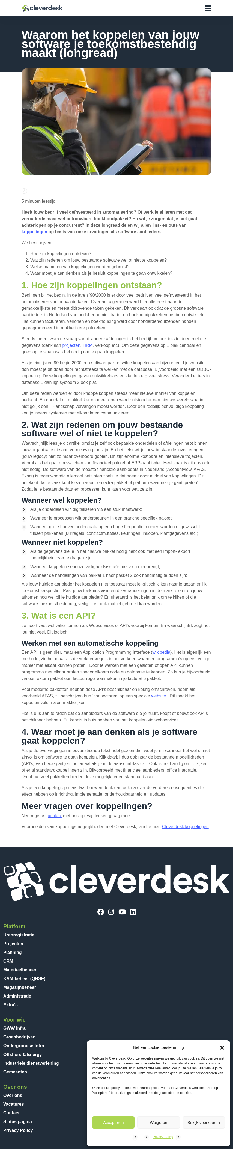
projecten (71, 345)
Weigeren (158, 1122)
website (158, 696)
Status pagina (17, 1121)
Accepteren (113, 1122)
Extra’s (10, 1004)
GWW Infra (14, 1028)
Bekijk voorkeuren (203, 1122)
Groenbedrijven (19, 1037)
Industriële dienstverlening (31, 1063)
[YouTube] (122, 912)
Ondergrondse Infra (23, 1045)
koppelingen (34, 231)
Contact (11, 1113)
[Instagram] (111, 912)
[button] (222, 1047)
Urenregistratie (18, 935)
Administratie (17, 996)
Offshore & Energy (22, 1054)
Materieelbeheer (20, 970)
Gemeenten (15, 1072)
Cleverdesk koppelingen (185, 826)
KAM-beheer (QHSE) (24, 978)
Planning (12, 952)
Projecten (13, 943)
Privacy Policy (163, 1137)
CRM (8, 961)
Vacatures (13, 1104)
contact (55, 815)
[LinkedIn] (133, 912)
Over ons (12, 1095)
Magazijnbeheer (19, 987)
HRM (87, 345)
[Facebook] (100, 912)
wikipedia (161, 652)
